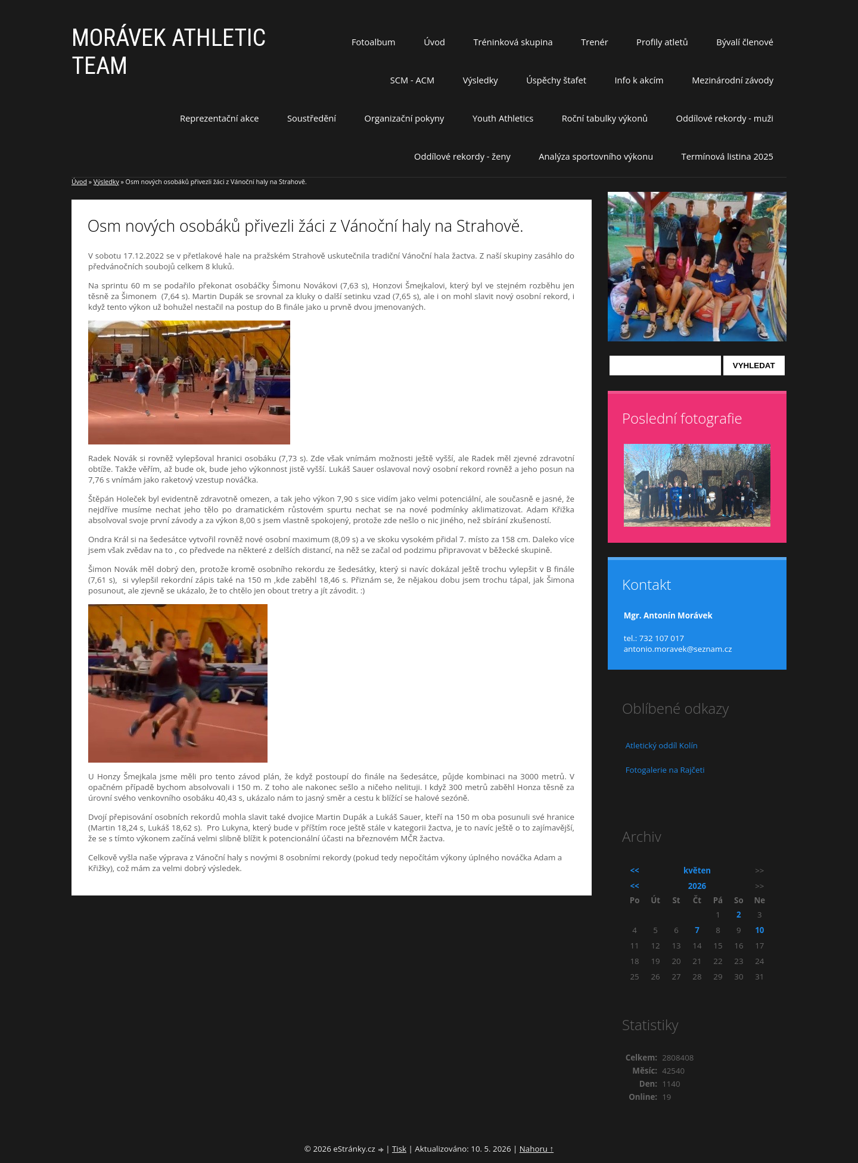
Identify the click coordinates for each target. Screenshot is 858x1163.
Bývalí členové (744, 42)
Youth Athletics (502, 118)
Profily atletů (662, 42)
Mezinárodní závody (732, 80)
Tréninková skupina (512, 42)
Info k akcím (638, 80)
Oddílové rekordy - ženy (462, 156)
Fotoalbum (374, 42)
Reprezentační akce (219, 118)
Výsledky (480, 80)
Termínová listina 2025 (727, 156)
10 (759, 930)
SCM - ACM (412, 80)
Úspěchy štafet (556, 80)
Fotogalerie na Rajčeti (665, 769)
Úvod (434, 42)
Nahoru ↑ (537, 1148)
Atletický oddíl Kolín (662, 745)
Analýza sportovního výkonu (596, 156)
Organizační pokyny (404, 118)
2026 (697, 886)
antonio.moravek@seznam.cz (678, 648)
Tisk (399, 1148)
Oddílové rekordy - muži (724, 118)
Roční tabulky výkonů (605, 118)
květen (697, 870)
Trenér (594, 42)
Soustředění (311, 118)
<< (634, 870)
